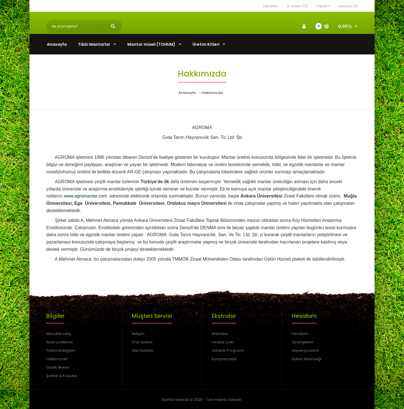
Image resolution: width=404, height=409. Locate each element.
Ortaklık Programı (228, 350)
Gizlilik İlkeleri (58, 367)
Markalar (220, 333)
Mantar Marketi (175, 399)
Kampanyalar (224, 359)
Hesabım (271, 6)
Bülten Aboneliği (306, 359)
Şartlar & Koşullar (61, 375)
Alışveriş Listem (305, 350)
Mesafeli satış (58, 333)
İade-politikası (59, 342)
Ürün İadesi (142, 342)
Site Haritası (142, 350)
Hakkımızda (212, 92)
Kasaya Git (348, 6)
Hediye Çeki (223, 342)
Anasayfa (187, 92)
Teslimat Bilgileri (60, 350)
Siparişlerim (302, 342)
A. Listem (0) (297, 6)
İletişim (138, 333)
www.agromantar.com (85, 196)
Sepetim (323, 6)
